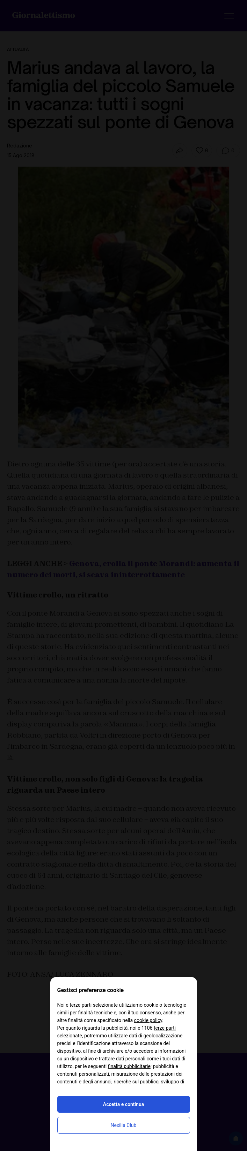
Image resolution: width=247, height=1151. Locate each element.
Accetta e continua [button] (123, 1104)
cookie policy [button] (148, 1020)
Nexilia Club (124, 1125)
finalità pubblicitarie (129, 1066)
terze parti (165, 1028)
